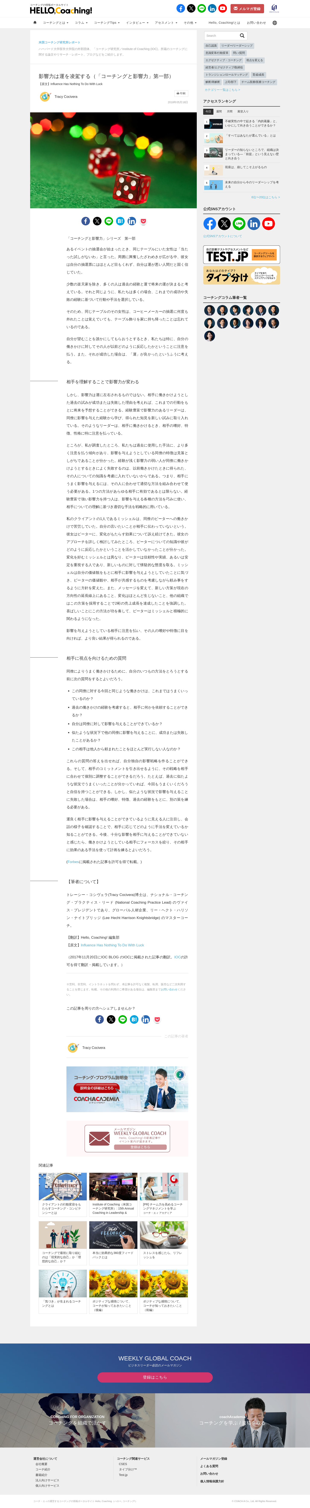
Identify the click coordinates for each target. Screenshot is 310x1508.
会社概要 (41, 1464)
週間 (219, 111)
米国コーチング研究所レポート (60, 42)
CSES (123, 1464)
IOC (177, 957)
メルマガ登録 (247, 8)
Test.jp (123, 1475)
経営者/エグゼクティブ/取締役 (224, 67)
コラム (81, 22)
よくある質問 (209, 1466)
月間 (229, 111)
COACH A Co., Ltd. (244, 1501)
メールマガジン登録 (213, 1458)
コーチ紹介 (42, 1469)
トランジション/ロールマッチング (227, 74)
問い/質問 (239, 52)
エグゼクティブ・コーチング (224, 60)
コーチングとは (56, 22)
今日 (208, 111)
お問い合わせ (256, 22)
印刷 (181, 93)
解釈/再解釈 (213, 82)
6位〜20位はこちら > (265, 197)
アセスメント (166, 22)
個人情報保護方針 (212, 1481)
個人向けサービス (47, 1485)
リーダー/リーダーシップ (237, 45)
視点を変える (254, 60)
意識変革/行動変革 (217, 52)
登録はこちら (155, 1377)
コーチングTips (107, 22)
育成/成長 (258, 74)
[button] (274, 22)
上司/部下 (231, 82)
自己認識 (211, 45)
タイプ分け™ (128, 1469)
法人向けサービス (47, 1480)
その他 (190, 22)
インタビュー (137, 22)
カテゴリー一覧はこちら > (222, 89)
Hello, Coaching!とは (225, 22)
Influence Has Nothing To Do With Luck (112, 945)
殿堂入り (243, 111)
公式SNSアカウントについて (222, 236)
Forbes (73, 862)
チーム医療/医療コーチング (258, 82)
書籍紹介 (41, 1475)
